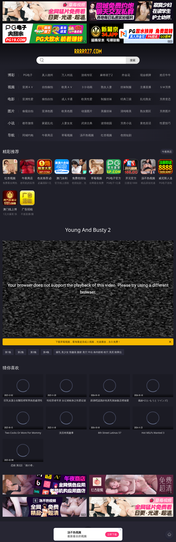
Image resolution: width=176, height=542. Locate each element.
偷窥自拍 (27, 111)
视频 (11, 87)
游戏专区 (86, 75)
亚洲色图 (47, 111)
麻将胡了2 (106, 75)
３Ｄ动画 (86, 87)
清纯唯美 (125, 111)
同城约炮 (27, 135)
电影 (11, 99)
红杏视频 (106, 135)
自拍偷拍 (47, 87)
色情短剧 (125, 135)
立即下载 (112, 534)
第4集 (46, 352)
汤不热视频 (87, 135)
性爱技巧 (165, 123)
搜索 (132, 60)
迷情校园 (106, 123)
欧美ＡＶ (67, 87)
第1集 (8, 352)
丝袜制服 (125, 87)
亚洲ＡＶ (27, 87)
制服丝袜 (106, 99)
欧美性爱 (86, 99)
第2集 (21, 352)
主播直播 (145, 87)
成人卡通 (67, 99)
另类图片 (165, 111)
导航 (11, 135)
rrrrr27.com (88, 51)
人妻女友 (67, 123)
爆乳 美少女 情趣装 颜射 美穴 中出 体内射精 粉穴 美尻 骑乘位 (89, 352)
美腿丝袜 (106, 111)
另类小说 (125, 123)
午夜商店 (47, 135)
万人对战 (67, 75)
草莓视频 (67, 135)
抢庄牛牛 (165, 75)
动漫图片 (86, 111)
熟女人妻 (106, 87)
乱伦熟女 (145, 99)
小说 (11, 123)
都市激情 (27, 123)
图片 (11, 111)
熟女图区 (145, 111)
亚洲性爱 (27, 99)
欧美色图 (67, 111)
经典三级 (125, 99)
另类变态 (165, 99)
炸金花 (126, 75)
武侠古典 (86, 123)
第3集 (33, 352)
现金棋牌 (145, 75)
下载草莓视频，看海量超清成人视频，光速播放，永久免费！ (114, 342)
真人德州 (47, 75)
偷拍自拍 (47, 99)
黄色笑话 (145, 123)
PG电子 (27, 75)
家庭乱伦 (47, 123)
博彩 (11, 75)
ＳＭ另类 (165, 87)
